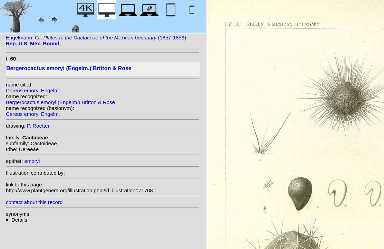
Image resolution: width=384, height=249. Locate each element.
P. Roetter (38, 126)
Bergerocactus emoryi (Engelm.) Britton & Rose (60, 102)
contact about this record (34, 202)
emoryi (32, 161)
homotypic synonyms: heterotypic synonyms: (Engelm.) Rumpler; (102, 220)
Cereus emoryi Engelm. (33, 90)
